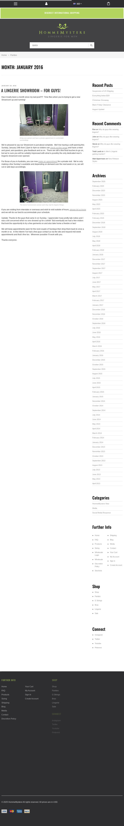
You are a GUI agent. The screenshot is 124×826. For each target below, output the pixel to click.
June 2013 (96, 474)
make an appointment (47, 161)
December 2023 (98, 190)
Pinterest (98, 647)
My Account (114, 557)
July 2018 (96, 236)
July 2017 (96, 277)
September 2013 (98, 460)
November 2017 (98, 264)
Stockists (98, 570)
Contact (113, 548)
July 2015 (96, 378)
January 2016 (97, 355)
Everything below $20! (101, 95)
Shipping (113, 535)
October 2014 (97, 406)
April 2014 (96, 428)
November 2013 (98, 451)
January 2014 (97, 442)
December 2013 (98, 447)
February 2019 (98, 218)
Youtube (98, 643)
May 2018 (96, 241)
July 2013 (96, 470)
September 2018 (98, 227)
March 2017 (97, 296)
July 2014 (96, 415)
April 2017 (96, 291)
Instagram (99, 635)
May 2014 (96, 424)
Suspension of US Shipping (103, 91)
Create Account (116, 565)
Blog (111, 540)
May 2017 (96, 287)
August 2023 (97, 200)
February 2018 (98, 250)
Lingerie (98, 609)
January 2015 (97, 396)
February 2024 (98, 186)
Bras (96, 605)
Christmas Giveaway (100, 100)
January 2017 (97, 305)
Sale (96, 613)
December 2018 (98, 222)
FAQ (96, 540)
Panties (98, 596)
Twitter (97, 639)
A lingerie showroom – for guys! (31, 90)
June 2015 (96, 383)
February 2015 (98, 392)
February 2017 (98, 300)
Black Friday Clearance (101, 105)
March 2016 (97, 346)
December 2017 (98, 259)
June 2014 (96, 419)
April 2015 (96, 387)
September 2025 (98, 181)
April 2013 (96, 483)
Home (4, 55)
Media (94, 508)
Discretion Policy (8, 718)
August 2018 (97, 232)
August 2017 (97, 273)
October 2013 (97, 456)
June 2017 (96, 282)
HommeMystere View (100, 504)
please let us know (78, 209)
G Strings (98, 600)
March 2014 (97, 433)
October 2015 (97, 364)
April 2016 (96, 341)
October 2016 (97, 319)
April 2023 (96, 209)
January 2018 (97, 254)
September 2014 (98, 410)
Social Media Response (101, 513)
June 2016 (96, 332)
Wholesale (99, 559)
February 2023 (98, 213)
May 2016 (96, 337)
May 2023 (96, 204)
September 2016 (98, 323)
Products (98, 544)
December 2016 (98, 309)
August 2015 (97, 373)
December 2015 (98, 360)
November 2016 (98, 314)
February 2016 (98, 351)
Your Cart (113, 552)
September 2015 (98, 369)
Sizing (97, 548)
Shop (97, 592)
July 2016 (96, 328)
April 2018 (96, 245)
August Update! (98, 109)
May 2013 (96, 479)
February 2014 (98, 438)
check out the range (58, 147)
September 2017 (98, 268)
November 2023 (98, 195)
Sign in (112, 561)
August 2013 (97, 465)
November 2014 (98, 401)
